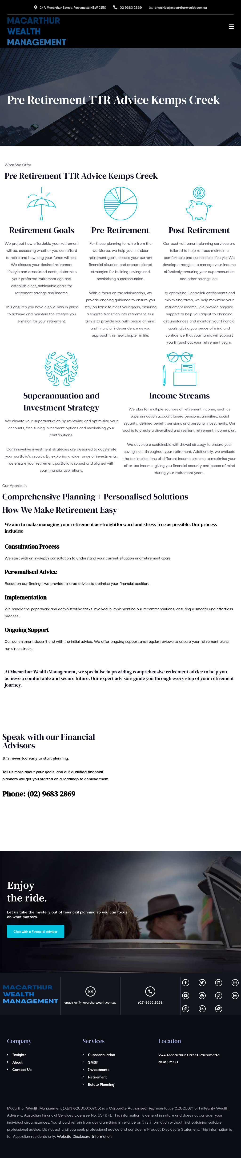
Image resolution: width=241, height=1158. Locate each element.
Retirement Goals (41, 230)
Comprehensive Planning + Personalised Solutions (95, 496)
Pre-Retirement (120, 230)
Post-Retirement (199, 230)
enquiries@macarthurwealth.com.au (181, 7)
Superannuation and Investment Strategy (61, 401)
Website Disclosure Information (84, 1136)
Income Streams (179, 395)
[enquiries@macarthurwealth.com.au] (90, 991)
